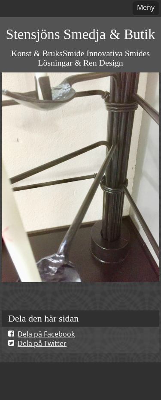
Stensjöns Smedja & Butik (80, 34)
